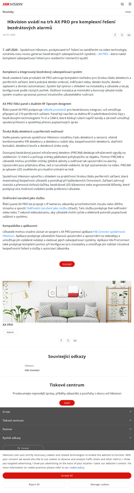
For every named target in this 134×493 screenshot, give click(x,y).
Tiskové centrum (13, 420)
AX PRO (103, 54)
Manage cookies (100, 484)
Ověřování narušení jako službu (47, 208)
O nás (6, 411)
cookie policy (76, 467)
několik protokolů (54, 110)
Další (67, 403)
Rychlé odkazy (12, 438)
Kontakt (67, 264)
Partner (7, 429)
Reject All (34, 484)
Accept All (67, 475)
